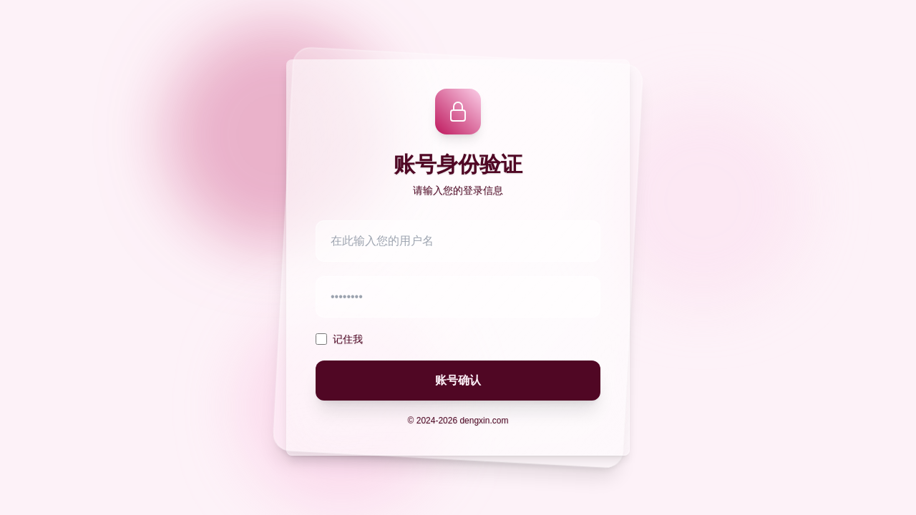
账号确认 (458, 380)
